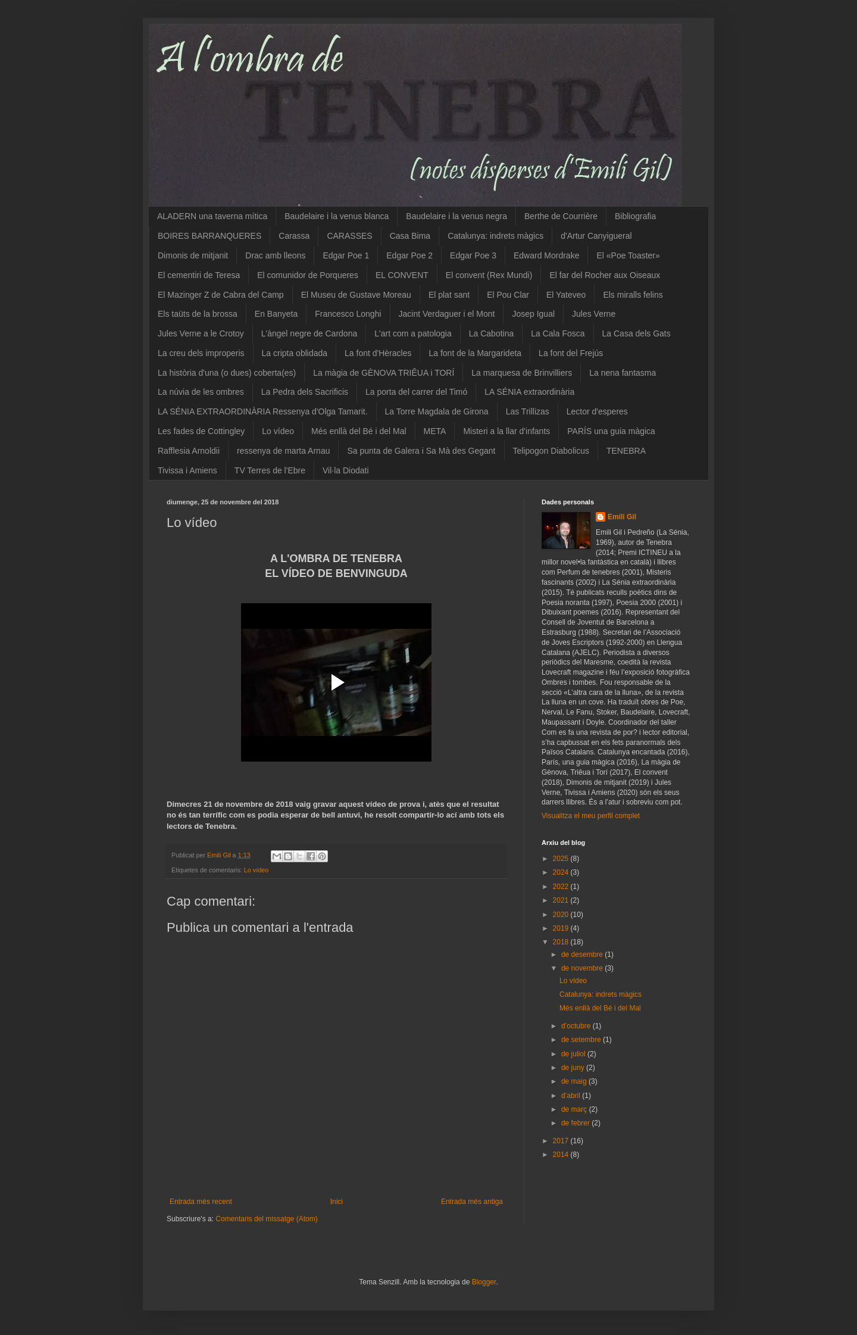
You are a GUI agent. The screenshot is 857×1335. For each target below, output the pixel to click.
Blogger (484, 1282)
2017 (562, 1141)
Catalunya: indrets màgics (495, 236)
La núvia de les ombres (201, 392)
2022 (562, 886)
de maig (575, 1081)
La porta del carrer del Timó (416, 392)
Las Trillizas (527, 411)
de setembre (582, 1039)
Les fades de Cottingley (201, 431)
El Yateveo (566, 295)
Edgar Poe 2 (409, 255)
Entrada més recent (201, 1201)
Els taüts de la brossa (197, 314)
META (435, 431)
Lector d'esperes (597, 411)
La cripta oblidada (295, 353)
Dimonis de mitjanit (193, 255)
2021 (562, 900)
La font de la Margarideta (474, 353)
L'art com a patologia (413, 333)
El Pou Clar (508, 295)
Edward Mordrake (547, 255)
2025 (562, 858)
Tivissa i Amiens (187, 470)
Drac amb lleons (275, 255)
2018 (562, 942)
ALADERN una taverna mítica (212, 216)
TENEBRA (626, 451)
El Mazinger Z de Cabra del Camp (221, 295)
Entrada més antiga (472, 1201)
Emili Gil (622, 517)
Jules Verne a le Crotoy (201, 333)
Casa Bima (410, 236)
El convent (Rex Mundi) (489, 275)
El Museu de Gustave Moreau (356, 295)
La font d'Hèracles (378, 353)
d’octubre (577, 1026)
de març (575, 1109)
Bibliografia (635, 216)
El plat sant (449, 295)
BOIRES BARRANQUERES (209, 236)
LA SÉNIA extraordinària (529, 392)
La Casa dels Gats (636, 333)
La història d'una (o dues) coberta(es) (227, 373)
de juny (573, 1067)
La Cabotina (491, 333)
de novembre (583, 968)
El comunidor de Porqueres (307, 275)
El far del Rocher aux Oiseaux (604, 275)
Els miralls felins (632, 295)
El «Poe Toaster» (627, 255)
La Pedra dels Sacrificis (304, 392)
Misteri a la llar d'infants (506, 431)
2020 (562, 914)
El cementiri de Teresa (199, 275)
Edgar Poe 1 (346, 255)
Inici (336, 1201)
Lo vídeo (278, 431)
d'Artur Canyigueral (596, 236)
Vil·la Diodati (346, 470)
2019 (562, 928)
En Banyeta (276, 314)
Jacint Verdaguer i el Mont (447, 314)
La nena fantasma (622, 373)
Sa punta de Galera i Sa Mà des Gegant (421, 451)
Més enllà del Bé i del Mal (358, 431)
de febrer (576, 1123)
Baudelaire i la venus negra (456, 216)
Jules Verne (593, 314)
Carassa (294, 236)
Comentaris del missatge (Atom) (266, 1219)
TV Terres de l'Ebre (269, 470)
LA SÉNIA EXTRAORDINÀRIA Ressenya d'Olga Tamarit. (263, 411)
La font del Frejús (571, 353)
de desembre (583, 954)
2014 (562, 1154)
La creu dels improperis (201, 353)
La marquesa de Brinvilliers (521, 373)
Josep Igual (533, 314)
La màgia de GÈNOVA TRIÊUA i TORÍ (383, 373)
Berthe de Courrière (561, 216)
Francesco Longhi (348, 314)
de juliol (574, 1054)
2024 (562, 872)
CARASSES (349, 236)
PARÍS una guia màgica (611, 431)
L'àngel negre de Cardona (309, 333)
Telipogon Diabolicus (551, 451)
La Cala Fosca (557, 333)
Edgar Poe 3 (473, 255)
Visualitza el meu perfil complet (591, 816)
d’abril (571, 1095)
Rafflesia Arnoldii (189, 451)
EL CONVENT (402, 275)
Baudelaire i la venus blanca (336, 216)
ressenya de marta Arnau (283, 451)
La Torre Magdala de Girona (437, 411)
